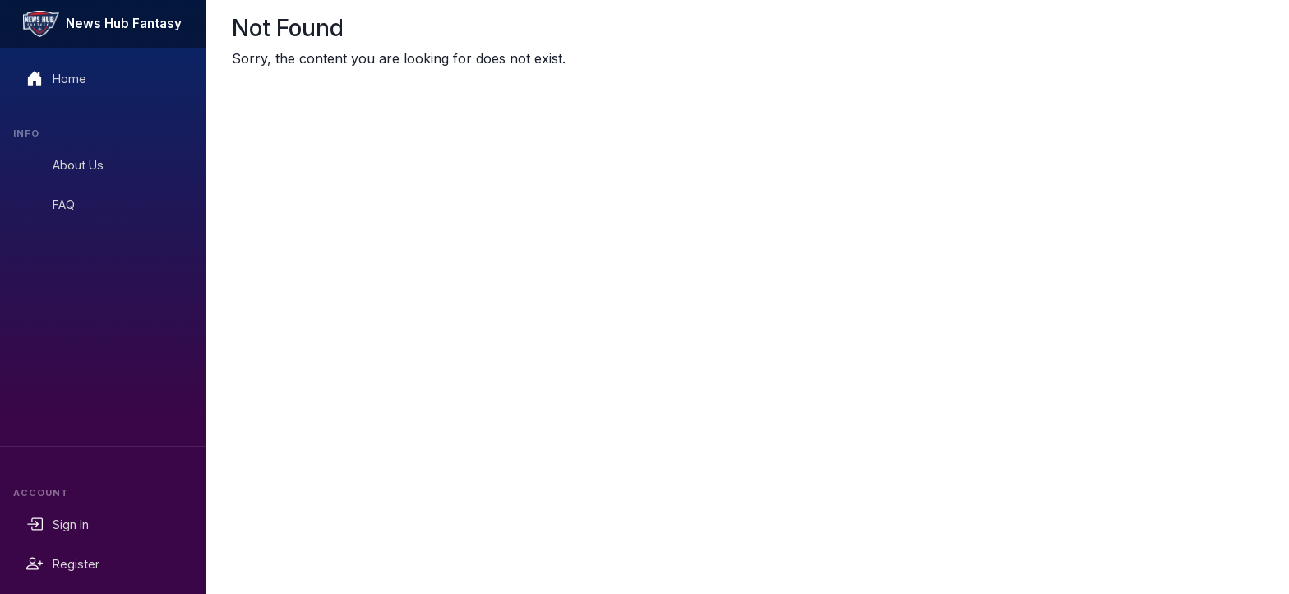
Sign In (57, 524)
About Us (65, 164)
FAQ (50, 204)
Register (62, 563)
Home (56, 78)
